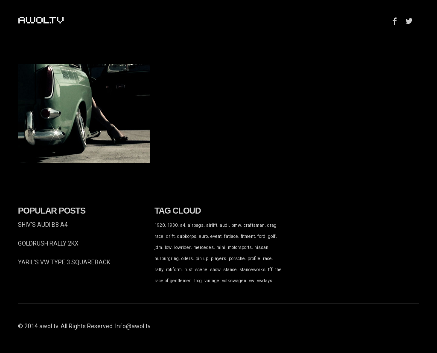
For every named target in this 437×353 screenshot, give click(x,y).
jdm (158, 247)
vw (251, 281)
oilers (187, 258)
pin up (201, 258)
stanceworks (252, 269)
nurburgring (166, 258)
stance (230, 269)
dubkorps (186, 236)
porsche (237, 258)
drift (170, 236)
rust (188, 269)
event (215, 236)
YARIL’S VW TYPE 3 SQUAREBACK (64, 262)
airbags (196, 225)
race (267, 258)
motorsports (240, 247)
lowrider (182, 247)
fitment (248, 236)
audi (224, 225)
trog (198, 281)
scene (201, 269)
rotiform (174, 269)
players (218, 258)
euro (203, 236)
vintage (211, 281)
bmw (236, 225)
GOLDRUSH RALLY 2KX (48, 243)
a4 (182, 225)
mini (220, 247)
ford (261, 236)
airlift (211, 225)
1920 (159, 225)
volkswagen (234, 281)
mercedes (203, 247)
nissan (261, 247)
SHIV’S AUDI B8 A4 (43, 224)
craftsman (254, 225)
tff (270, 269)
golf (272, 236)
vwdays (264, 281)
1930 (172, 225)
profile (254, 258)
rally (158, 269)
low (168, 247)
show (215, 269)
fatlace (231, 236)
